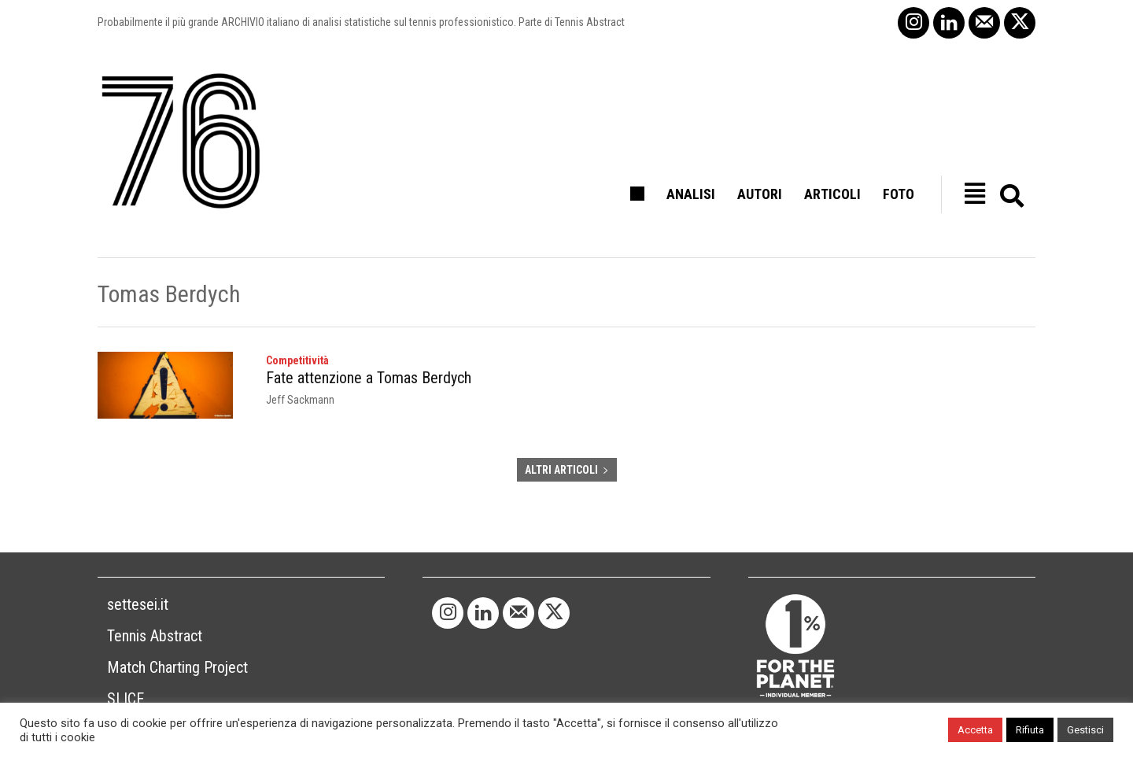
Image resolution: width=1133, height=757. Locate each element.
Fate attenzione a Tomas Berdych (368, 377)
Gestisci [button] (1085, 730)
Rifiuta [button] (1030, 730)
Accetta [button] (975, 730)
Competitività (297, 360)
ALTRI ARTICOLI (567, 469)
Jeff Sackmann (300, 399)
